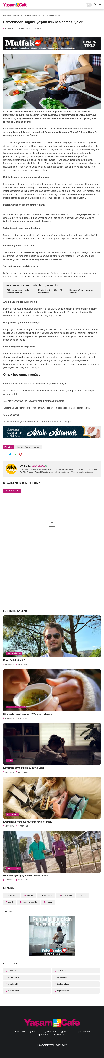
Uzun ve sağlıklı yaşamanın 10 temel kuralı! (25, 875)
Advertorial (12, 895)
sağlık (10, 902)
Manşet (16, 15)
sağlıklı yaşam (14, 868)
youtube (45, 1035)
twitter (36, 1032)
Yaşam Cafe (61, 1045)
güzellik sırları (14, 991)
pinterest (68, 1032)
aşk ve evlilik (66, 895)
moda (83, 895)
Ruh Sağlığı (12, 814)
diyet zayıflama (23, 447)
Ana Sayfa (7, 15)
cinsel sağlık (13, 984)
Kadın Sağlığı (13, 977)
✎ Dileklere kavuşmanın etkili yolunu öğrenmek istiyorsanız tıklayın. (37, 421)
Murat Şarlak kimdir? (14, 660)
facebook (20, 1032)
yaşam (9, 761)
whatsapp (51, 1032)
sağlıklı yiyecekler (16, 707)
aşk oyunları (62, 977)
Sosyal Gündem (14, 653)
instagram (85, 1032)
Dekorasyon (13, 970)
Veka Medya (60, 1035)
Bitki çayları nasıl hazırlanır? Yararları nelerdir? (19, 291)
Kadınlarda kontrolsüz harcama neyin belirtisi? (27, 821)
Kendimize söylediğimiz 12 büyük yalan (50, 291)
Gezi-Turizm (62, 970)
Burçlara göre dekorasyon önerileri (81, 291)
